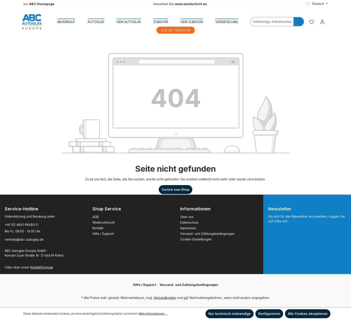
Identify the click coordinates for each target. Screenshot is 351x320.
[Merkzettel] (311, 21)
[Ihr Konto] (322, 21)
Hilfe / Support (103, 234)
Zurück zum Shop (175, 189)
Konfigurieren (269, 314)
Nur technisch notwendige (229, 314)
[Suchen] (298, 21)
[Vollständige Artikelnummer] (272, 21)
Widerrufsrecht (103, 222)
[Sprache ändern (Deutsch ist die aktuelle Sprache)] (317, 4)
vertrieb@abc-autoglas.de (24, 239)
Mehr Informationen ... (153, 313)
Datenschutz (189, 222)
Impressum (188, 228)
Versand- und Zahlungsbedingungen (207, 234)
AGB (95, 217)
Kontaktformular (41, 267)
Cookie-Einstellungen (196, 239)
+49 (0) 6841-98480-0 (21, 225)
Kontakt (97, 228)
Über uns (187, 217)
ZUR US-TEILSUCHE (175, 30)
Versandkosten (165, 298)
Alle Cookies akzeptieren (307, 314)
